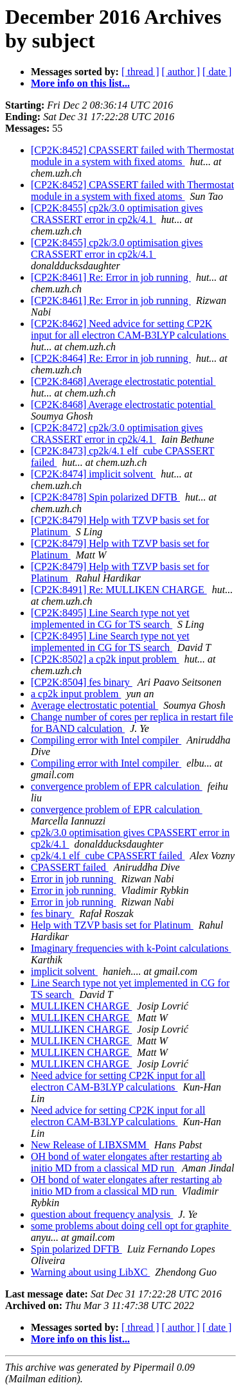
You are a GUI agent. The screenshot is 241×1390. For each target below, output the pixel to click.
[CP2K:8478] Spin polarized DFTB (105, 497)
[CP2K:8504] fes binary (81, 682)
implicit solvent (64, 971)
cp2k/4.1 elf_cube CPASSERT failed (107, 855)
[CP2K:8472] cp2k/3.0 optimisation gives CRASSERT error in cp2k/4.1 (117, 433)
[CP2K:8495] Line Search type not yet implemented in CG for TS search (110, 618)
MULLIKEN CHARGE (81, 1006)
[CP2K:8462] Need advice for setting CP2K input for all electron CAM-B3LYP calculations (130, 329)
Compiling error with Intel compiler (106, 740)
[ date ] (216, 71)
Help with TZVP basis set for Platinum (112, 925)
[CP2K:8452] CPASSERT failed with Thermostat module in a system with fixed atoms (132, 156)
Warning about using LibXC (90, 1272)
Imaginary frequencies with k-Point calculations (131, 948)
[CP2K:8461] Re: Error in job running (111, 277)
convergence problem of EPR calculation (116, 786)
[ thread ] (140, 71)
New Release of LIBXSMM (90, 1144)
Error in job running (73, 878)
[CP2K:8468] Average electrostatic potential (123, 381)
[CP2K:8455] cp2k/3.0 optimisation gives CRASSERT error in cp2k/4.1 (117, 213)
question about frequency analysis (102, 1214)
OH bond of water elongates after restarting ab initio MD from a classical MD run (126, 1162)
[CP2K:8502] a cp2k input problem (105, 659)
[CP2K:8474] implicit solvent (93, 473)
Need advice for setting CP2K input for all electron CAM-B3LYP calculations (118, 1081)
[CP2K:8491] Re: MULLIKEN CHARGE (119, 589)
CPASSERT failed (70, 867)
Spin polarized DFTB (76, 1248)
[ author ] (181, 71)
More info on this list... (80, 83)
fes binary (53, 913)
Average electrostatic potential (94, 705)
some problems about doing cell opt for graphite (131, 1225)
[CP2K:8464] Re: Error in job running (111, 358)
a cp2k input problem (76, 693)
